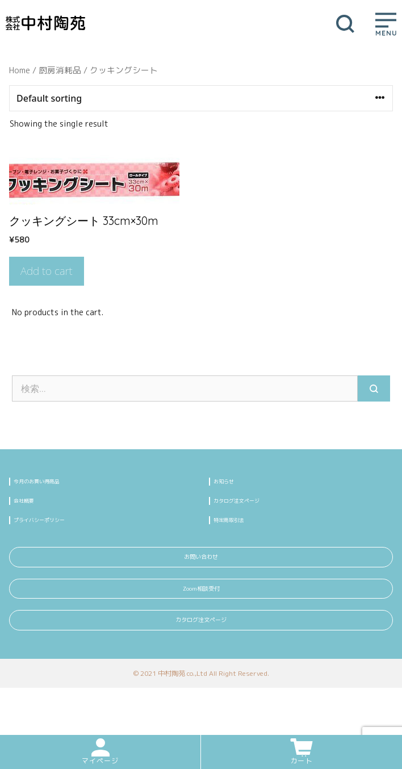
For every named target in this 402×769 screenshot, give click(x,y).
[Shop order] (201, 98)
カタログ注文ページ (251, 507)
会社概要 (32, 507)
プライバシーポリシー (55, 531)
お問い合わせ (201, 576)
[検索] (374, 388)
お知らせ (232, 483)
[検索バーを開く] (342, 23)
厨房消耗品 (60, 70)
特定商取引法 (239, 531)
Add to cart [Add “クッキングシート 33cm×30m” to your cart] (46, 271)
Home (19, 70)
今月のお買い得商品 (51, 483)
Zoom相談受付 (201, 619)
